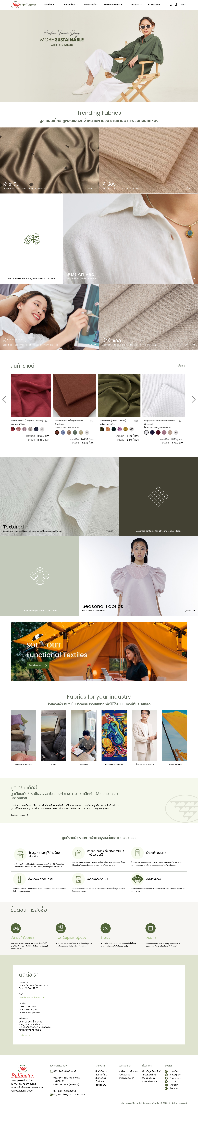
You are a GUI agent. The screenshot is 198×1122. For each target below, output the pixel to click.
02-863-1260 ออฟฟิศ (30, 1016)
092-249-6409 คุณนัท (31, 1020)
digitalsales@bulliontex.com (34, 1007)
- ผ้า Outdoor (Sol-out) (66, 1094)
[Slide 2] (91, 91)
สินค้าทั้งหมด (50, 4)
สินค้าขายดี (100, 1087)
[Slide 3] (107, 91)
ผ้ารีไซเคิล (99, 1091)
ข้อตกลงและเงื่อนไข (151, 1112)
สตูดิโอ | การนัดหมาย (128, 1081)
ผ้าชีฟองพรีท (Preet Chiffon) (114, 422)
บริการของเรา (155, 4)
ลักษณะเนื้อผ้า (71, 4)
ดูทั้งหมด (111, 534)
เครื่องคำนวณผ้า (126, 1087)
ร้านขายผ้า (55, 707)
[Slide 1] (76, 91)
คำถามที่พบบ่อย (149, 1091)
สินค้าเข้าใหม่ (101, 1084)
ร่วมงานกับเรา (148, 1087)
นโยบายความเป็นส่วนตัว (131, 1112)
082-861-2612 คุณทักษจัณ (32, 1023)
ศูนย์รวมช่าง (124, 1084)
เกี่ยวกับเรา (136, 4)
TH (183, 4)
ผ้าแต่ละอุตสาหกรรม (114, 4)
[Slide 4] (122, 91)
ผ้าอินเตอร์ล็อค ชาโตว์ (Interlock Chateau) (71, 422)
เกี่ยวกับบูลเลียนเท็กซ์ (151, 1081)
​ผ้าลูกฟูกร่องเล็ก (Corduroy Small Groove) (163, 422)
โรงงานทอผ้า (46, 800)
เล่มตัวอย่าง (100, 1094)
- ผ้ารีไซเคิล (58, 1090)
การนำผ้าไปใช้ (91, 4)
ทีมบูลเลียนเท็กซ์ (149, 1084)
